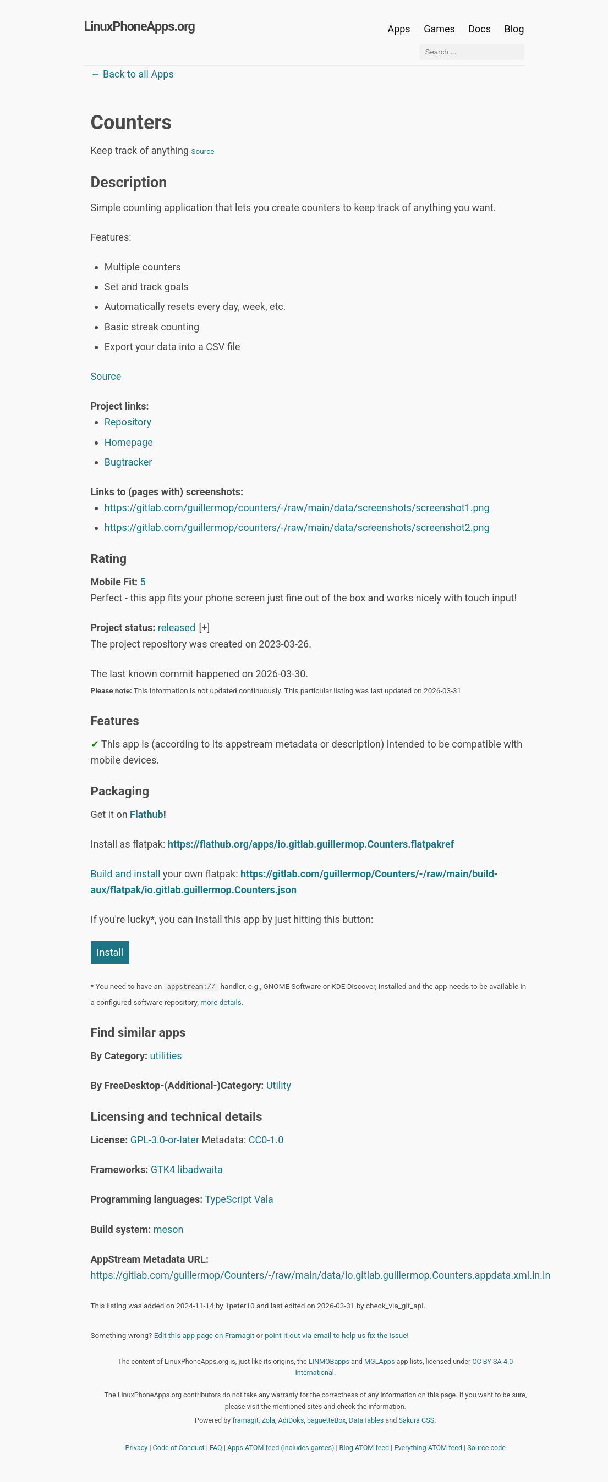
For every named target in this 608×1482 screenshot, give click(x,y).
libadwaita (200, 1169)
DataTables (366, 1420)
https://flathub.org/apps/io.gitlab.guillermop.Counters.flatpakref (311, 844)
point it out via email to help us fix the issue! (337, 1335)
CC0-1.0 (266, 1140)
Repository (128, 422)
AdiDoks (291, 1420)
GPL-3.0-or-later (164, 1140)
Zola (268, 1420)
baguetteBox (326, 1420)
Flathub (146, 814)
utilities (166, 1055)
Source (203, 151)
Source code (486, 1448)
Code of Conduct (179, 1448)
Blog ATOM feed (364, 1448)
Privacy (136, 1448)
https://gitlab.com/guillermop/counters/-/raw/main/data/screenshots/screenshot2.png (297, 527)
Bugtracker (128, 462)
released (176, 627)
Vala (263, 1199)
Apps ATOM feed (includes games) (280, 1448)
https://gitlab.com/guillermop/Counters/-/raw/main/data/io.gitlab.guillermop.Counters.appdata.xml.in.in (321, 1275)
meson (169, 1229)
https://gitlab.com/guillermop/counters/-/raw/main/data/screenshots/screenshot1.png (297, 507)
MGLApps (379, 1361)
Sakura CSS (416, 1420)
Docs (480, 29)
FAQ (216, 1448)
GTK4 (163, 1169)
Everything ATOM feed (428, 1448)
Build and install (126, 874)
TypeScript (228, 1199)
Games (439, 29)
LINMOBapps (329, 1361)
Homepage (129, 442)
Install (110, 952)
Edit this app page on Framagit (204, 1335)
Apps (398, 29)
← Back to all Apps (132, 74)
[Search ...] (471, 52)
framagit (245, 1420)
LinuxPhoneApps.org (139, 26)
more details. (221, 1002)
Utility (278, 1085)
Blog (514, 29)
